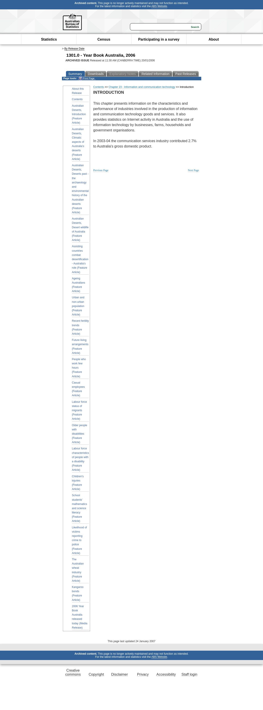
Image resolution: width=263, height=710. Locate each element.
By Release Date (74, 48)
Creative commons (73, 672)
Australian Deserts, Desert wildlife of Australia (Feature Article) (80, 229)
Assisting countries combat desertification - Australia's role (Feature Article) (80, 259)
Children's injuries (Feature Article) (78, 483)
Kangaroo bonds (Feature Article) (78, 593)
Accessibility (166, 674)
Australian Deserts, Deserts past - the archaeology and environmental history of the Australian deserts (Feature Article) (80, 189)
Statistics (49, 39)
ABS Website (159, 6)
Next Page (193, 170)
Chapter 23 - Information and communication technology (142, 87)
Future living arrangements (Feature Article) (80, 346)
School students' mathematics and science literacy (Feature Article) (79, 508)
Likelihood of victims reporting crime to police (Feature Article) (79, 540)
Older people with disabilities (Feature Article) (79, 434)
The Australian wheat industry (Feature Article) (78, 570)
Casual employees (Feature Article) (78, 389)
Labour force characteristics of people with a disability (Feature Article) (80, 459)
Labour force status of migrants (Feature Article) (79, 410)
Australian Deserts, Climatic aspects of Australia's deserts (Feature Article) (78, 144)
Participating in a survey (158, 39)
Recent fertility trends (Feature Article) (80, 327)
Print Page (87, 78)
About (214, 39)
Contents (77, 99)
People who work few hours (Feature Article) (79, 368)
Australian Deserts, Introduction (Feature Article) (79, 114)
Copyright (96, 674)
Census (103, 39)
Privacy (143, 674)
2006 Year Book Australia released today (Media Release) (79, 617)
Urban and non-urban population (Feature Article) (78, 306)
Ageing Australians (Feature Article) (78, 285)
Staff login (189, 674)
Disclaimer (119, 674)
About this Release (78, 91)
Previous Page (100, 170)
